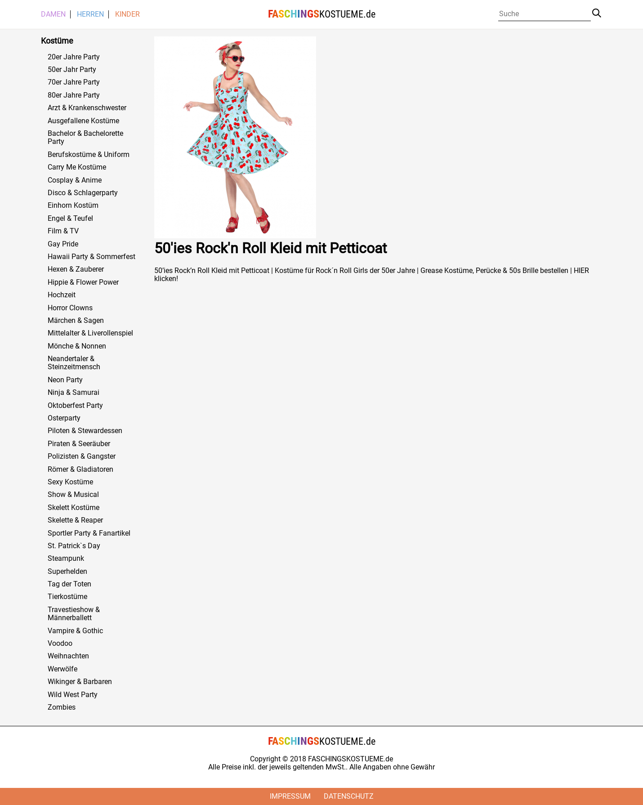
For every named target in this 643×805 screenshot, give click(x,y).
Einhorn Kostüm (73, 205)
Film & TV (63, 231)
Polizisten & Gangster (82, 456)
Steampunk (66, 559)
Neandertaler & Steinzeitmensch (74, 363)
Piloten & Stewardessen (85, 431)
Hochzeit (62, 295)
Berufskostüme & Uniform (88, 155)
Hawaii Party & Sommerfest (91, 257)
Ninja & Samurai (73, 393)
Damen (53, 14)
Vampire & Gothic (75, 631)
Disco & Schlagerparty (83, 193)
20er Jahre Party (74, 57)
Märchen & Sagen (76, 321)
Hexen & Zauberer (76, 269)
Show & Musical (73, 495)
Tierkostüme (67, 597)
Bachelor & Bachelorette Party (85, 138)
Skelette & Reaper (75, 520)
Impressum (290, 796)
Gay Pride (63, 244)
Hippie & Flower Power (83, 282)
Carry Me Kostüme (77, 167)
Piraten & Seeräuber (79, 444)
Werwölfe (62, 669)
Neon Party (65, 380)
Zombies (62, 707)
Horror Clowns (70, 308)
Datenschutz (349, 796)
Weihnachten (68, 656)
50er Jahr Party (72, 70)
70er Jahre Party (74, 82)
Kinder (127, 14)
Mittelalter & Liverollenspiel (90, 333)
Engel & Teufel (70, 219)
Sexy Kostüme (70, 482)
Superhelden (67, 572)
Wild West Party (73, 695)
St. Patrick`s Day (74, 546)
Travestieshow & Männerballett (74, 614)
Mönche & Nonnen (77, 346)
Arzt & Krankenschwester (87, 108)
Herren (90, 14)
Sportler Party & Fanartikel (89, 533)
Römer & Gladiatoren (80, 469)
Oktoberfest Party (75, 406)
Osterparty (64, 418)
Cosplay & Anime (75, 180)
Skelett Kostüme (73, 508)
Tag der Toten (69, 584)
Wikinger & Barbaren (80, 682)
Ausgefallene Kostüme (83, 121)
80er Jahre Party (74, 95)
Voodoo (60, 644)
